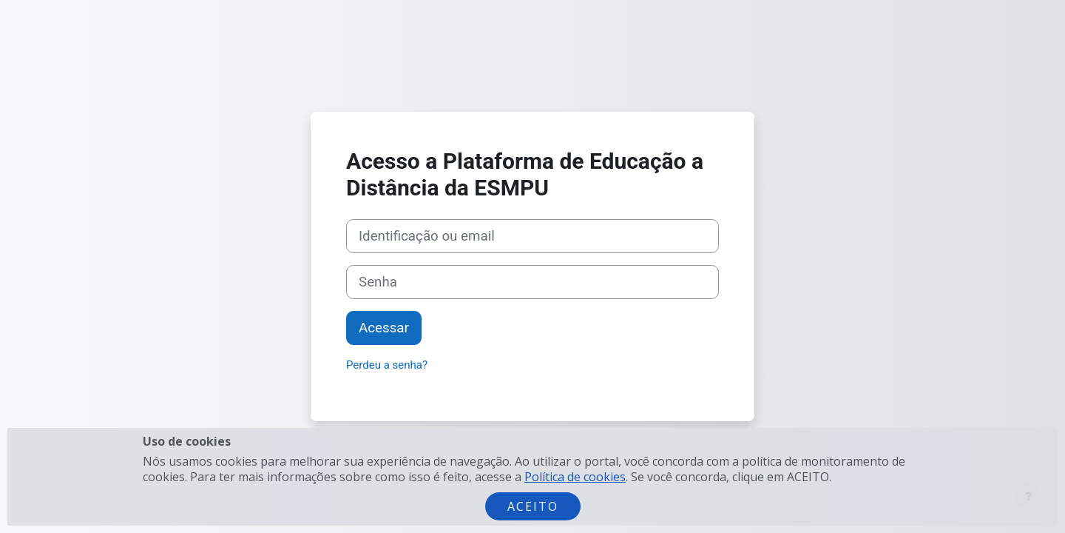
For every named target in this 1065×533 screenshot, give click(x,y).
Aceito (532, 506)
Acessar (384, 328)
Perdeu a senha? (386, 365)
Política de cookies (575, 477)
